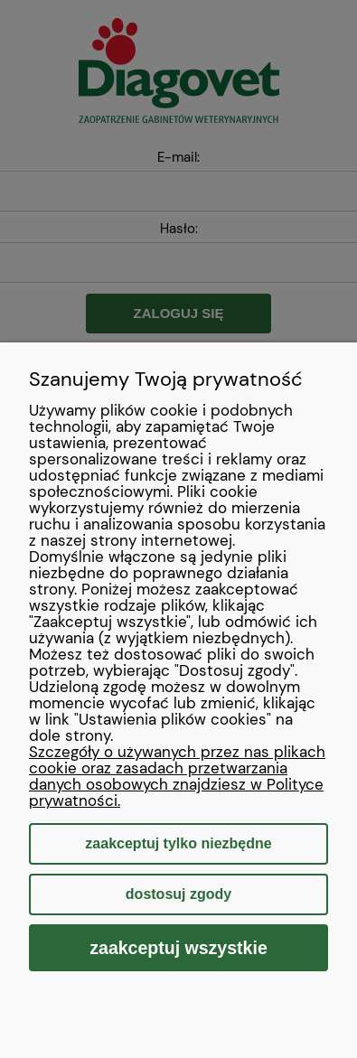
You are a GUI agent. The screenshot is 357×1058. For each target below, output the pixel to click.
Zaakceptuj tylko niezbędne (178, 843)
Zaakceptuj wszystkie (178, 948)
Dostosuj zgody (178, 894)
